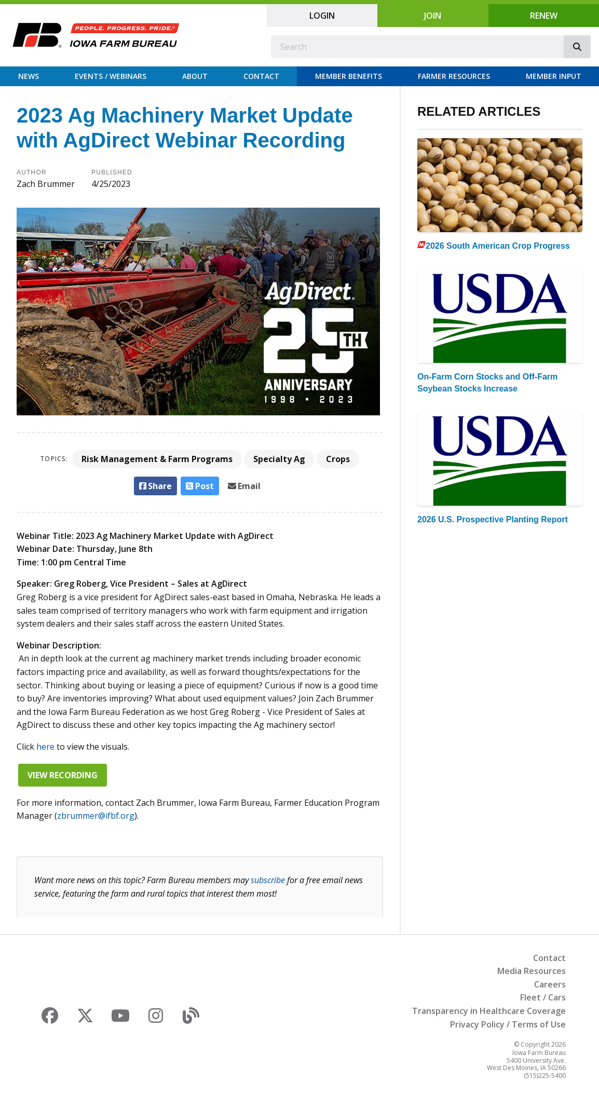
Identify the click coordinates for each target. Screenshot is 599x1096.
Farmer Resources (454, 76)
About (195, 76)
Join (432, 15)
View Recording (63, 775)
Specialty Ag (279, 459)
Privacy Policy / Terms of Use (508, 1024)
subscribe (268, 880)
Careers (550, 984)
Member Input (553, 76)
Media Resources (531, 971)
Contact (261, 76)
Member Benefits (348, 76)
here (45, 746)
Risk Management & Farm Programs (157, 459)
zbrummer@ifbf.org (95, 815)
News (28, 76)
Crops (338, 459)
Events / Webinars (110, 76)
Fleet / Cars (543, 997)
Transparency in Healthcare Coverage (489, 1011)
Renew (543, 15)
